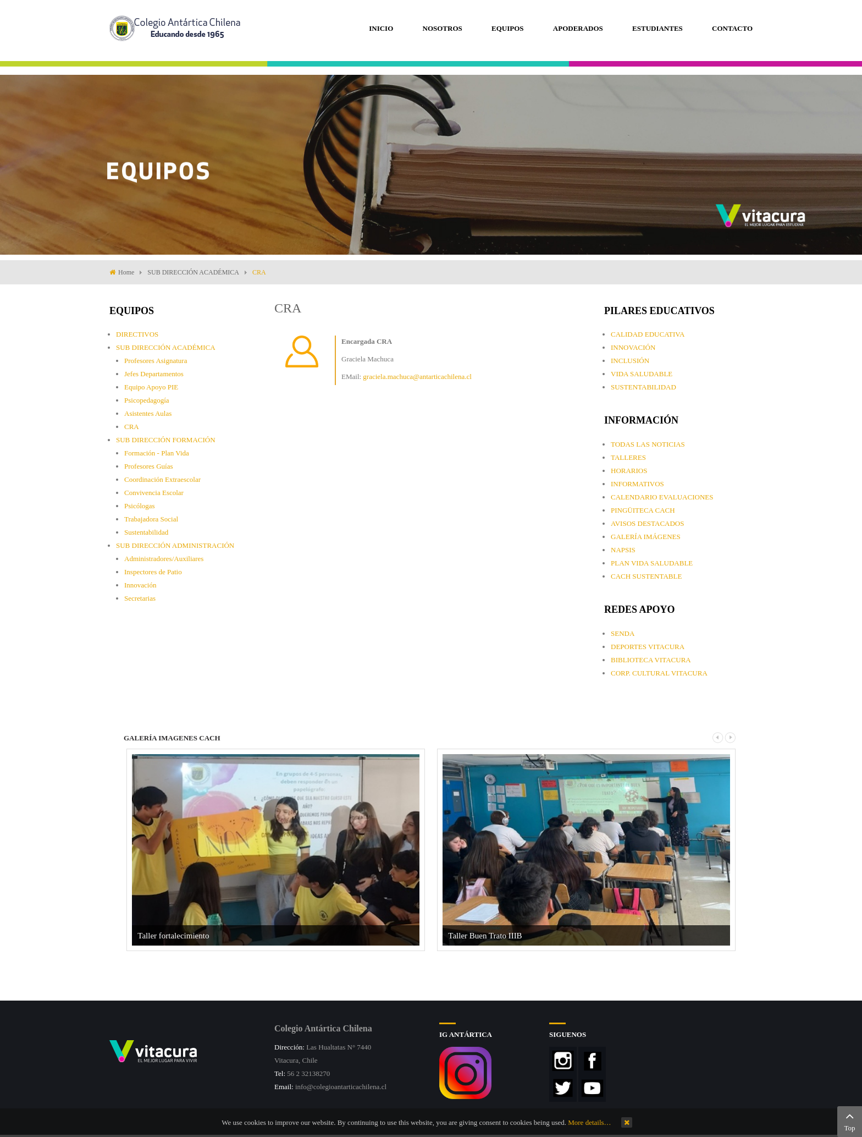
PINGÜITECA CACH (643, 510)
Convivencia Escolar (154, 492)
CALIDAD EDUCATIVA (647, 334)
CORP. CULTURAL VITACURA (659, 673)
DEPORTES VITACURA (647, 646)
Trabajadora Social (151, 519)
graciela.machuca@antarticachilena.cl (417, 376)
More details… (589, 1122)
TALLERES (628, 457)
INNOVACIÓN (633, 347)
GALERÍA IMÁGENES (646, 536)
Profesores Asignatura (155, 360)
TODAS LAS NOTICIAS (648, 444)
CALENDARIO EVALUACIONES (662, 497)
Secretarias (140, 598)
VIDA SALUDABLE (641, 374)
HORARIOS (629, 470)
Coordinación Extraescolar (162, 479)
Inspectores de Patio (153, 572)
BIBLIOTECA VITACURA (651, 660)
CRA (131, 426)
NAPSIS (623, 550)
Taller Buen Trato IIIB (485, 935)
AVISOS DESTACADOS (647, 523)
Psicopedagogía (146, 400)
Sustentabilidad (146, 532)
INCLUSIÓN (630, 360)
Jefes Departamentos (154, 374)
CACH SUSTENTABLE (646, 576)
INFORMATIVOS (637, 484)
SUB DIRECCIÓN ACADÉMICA (193, 272)
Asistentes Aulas (148, 413)
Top (849, 1120)
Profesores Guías (148, 466)
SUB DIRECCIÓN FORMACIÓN (166, 440)
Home (126, 272)
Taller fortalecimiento (173, 935)
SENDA (622, 633)
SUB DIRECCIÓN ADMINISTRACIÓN (175, 545)
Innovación (140, 585)
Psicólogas (139, 506)
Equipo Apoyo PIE (151, 387)
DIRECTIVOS (137, 334)
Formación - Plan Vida (156, 453)
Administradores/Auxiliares (163, 558)
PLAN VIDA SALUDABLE (652, 563)
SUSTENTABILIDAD (643, 387)
